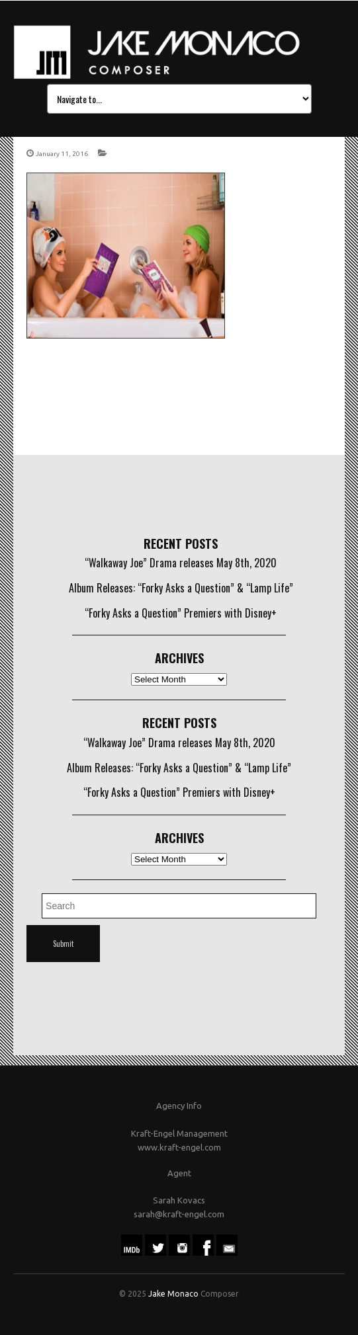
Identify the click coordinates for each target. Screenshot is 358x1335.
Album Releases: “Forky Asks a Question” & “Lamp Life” (181, 588)
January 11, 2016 (62, 153)
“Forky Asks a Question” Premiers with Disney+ (181, 613)
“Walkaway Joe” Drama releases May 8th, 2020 (181, 563)
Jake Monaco (173, 1293)
